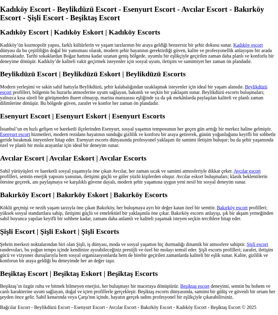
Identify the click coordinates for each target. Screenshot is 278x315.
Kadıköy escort (248, 45)
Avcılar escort (247, 171)
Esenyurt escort (15, 134)
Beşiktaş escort (194, 286)
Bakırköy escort (232, 207)
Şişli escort (257, 244)
